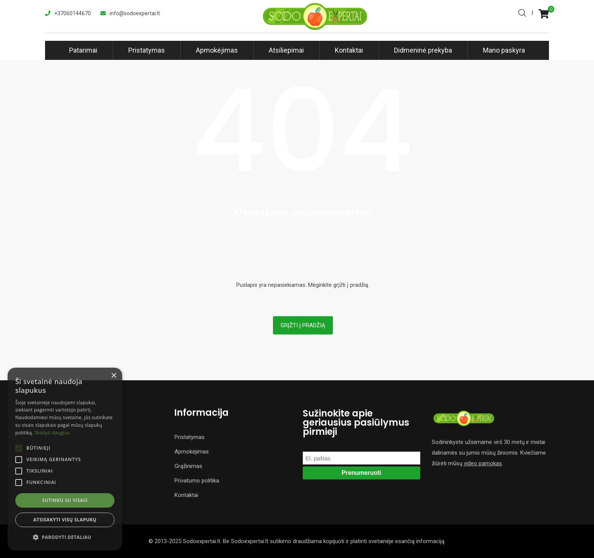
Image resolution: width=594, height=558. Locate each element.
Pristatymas (146, 50)
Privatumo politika (196, 480)
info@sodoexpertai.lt (135, 13)
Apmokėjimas (217, 50)
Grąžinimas (188, 466)
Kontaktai (349, 50)
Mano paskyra (504, 50)
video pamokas (483, 463)
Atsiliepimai (286, 50)
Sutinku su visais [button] (64, 500)
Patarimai (83, 50)
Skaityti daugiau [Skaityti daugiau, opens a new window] (52, 432)
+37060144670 (72, 13)
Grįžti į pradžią (303, 325)
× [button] (113, 376)
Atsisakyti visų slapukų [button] (64, 519)
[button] (65, 537)
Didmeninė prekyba (423, 50)
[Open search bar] (522, 12)
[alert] (65, 459)
